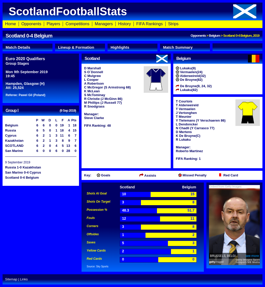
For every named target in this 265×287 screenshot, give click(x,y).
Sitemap (11, 279)
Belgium (214, 35)
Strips (173, 24)
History (124, 24)
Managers (104, 24)
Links (24, 279)
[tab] (27, 47)
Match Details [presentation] (18, 47)
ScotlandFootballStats (132, 11)
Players (53, 24)
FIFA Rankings (149, 24)
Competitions (77, 24)
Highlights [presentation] (120, 47)
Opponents (31, 24)
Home (10, 24)
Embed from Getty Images (225, 186)
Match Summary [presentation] (178, 47)
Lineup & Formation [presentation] (76, 47)
